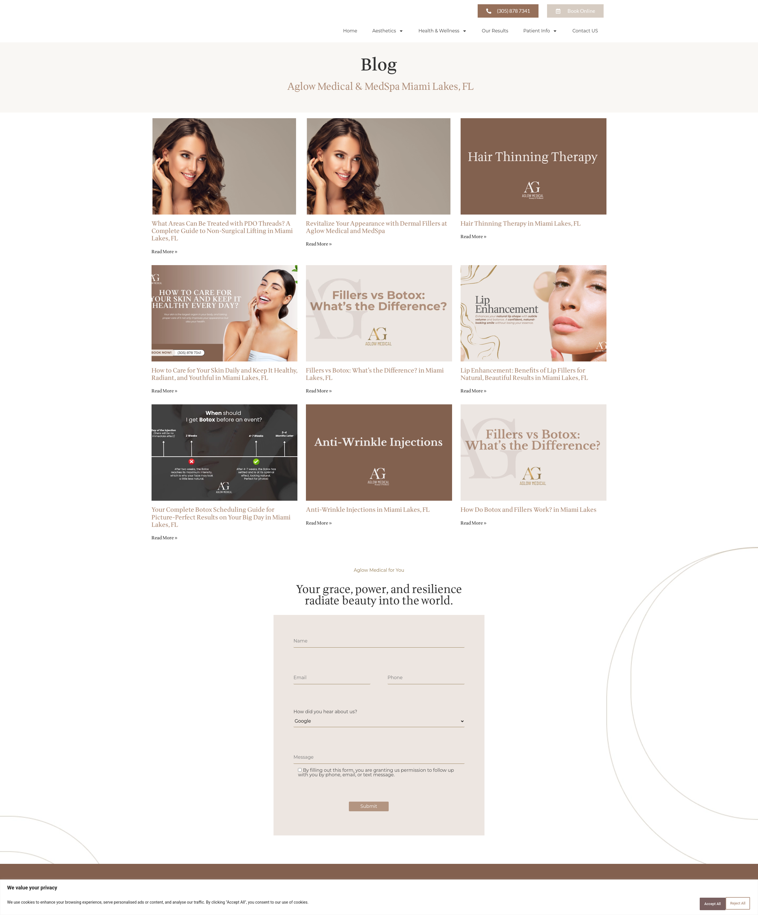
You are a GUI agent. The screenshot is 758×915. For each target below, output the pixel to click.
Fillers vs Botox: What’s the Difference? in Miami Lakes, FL (375, 375)
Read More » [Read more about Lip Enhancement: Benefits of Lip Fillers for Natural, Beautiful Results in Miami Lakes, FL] (473, 391)
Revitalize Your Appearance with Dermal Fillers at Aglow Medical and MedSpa (376, 228)
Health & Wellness (443, 31)
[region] (379, 898)
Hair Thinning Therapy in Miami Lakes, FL (521, 224)
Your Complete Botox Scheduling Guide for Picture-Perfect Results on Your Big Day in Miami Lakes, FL (221, 518)
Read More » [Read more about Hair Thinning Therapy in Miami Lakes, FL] (473, 237)
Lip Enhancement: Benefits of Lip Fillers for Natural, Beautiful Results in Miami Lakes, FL (524, 375)
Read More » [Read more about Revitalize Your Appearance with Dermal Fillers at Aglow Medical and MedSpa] (319, 245)
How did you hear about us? (325, 712)
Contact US (585, 31)
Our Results (495, 31)
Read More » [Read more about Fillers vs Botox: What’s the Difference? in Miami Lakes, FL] (319, 391)
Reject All (697, 904)
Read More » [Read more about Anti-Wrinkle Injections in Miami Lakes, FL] (319, 523)
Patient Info (540, 31)
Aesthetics (387, 31)
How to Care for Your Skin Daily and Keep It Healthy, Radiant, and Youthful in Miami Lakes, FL (224, 375)
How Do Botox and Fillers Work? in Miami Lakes (529, 510)
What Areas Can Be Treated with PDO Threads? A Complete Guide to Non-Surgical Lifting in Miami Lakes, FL (222, 232)
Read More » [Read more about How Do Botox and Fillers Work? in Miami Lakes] (473, 523)
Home (350, 31)
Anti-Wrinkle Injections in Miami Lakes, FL (368, 510)
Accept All (733, 904)
